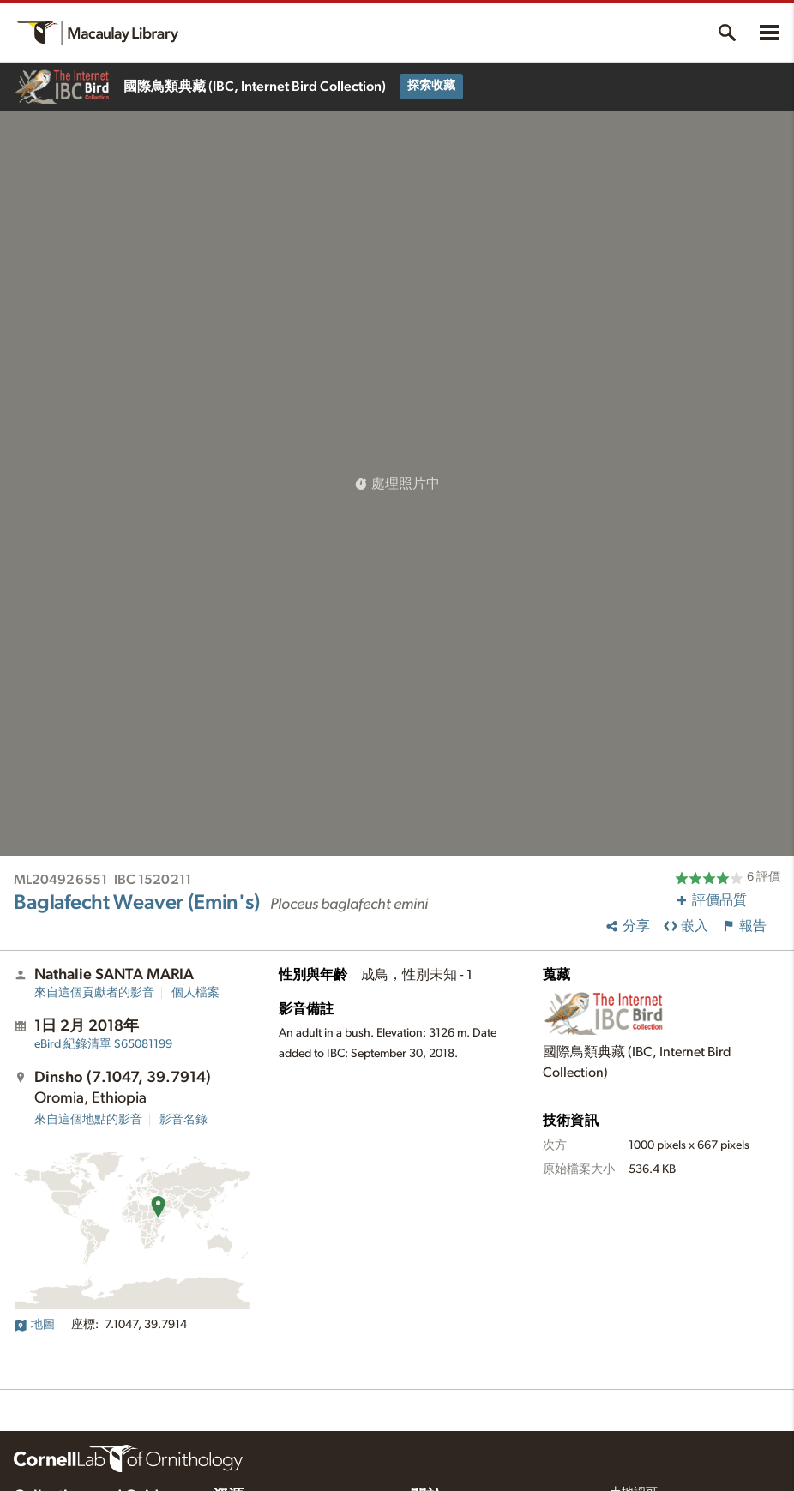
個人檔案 (195, 993)
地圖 (34, 1325)
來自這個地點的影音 (88, 1120)
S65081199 (103, 1044)
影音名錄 (183, 1120)
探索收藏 (431, 86)
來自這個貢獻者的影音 (94, 993)
